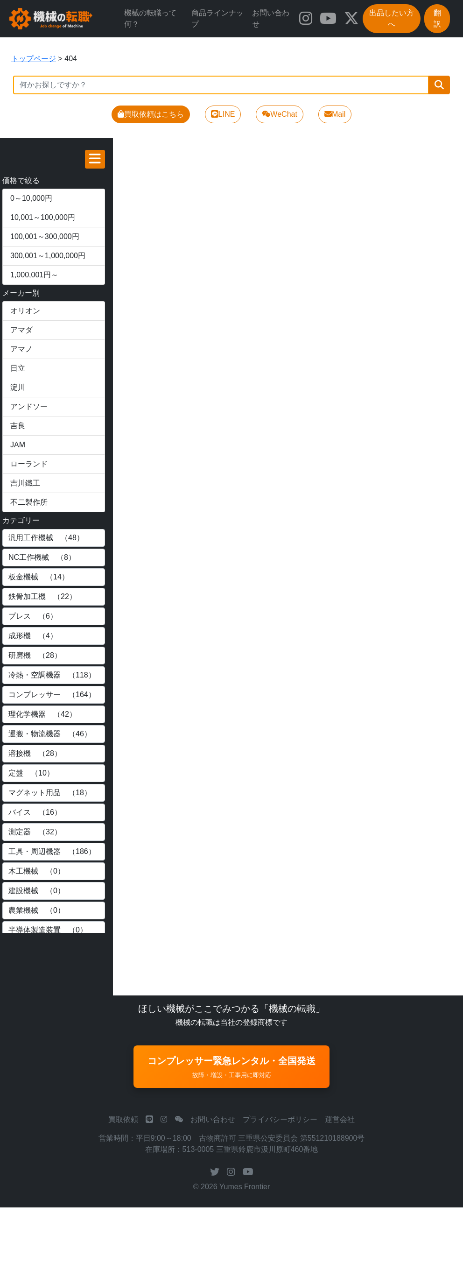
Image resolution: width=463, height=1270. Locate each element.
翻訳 (437, 18)
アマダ (21, 330)
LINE (223, 114)
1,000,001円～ (34, 275)
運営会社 (340, 1119)
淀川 (17, 387)
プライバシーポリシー (280, 1119)
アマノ (21, 349)
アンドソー (29, 406)
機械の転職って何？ (150, 18)
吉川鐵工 (25, 483)
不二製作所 (29, 502)
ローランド (29, 464)
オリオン (25, 311)
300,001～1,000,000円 (47, 256)
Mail (334, 114)
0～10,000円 (31, 198)
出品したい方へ (391, 18)
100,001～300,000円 (44, 236)
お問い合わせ (270, 18)
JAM (17, 445)
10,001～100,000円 (42, 217)
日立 (17, 368)
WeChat (279, 114)
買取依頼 (123, 1119)
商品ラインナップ (217, 18)
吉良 (17, 426)
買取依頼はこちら (151, 114)
